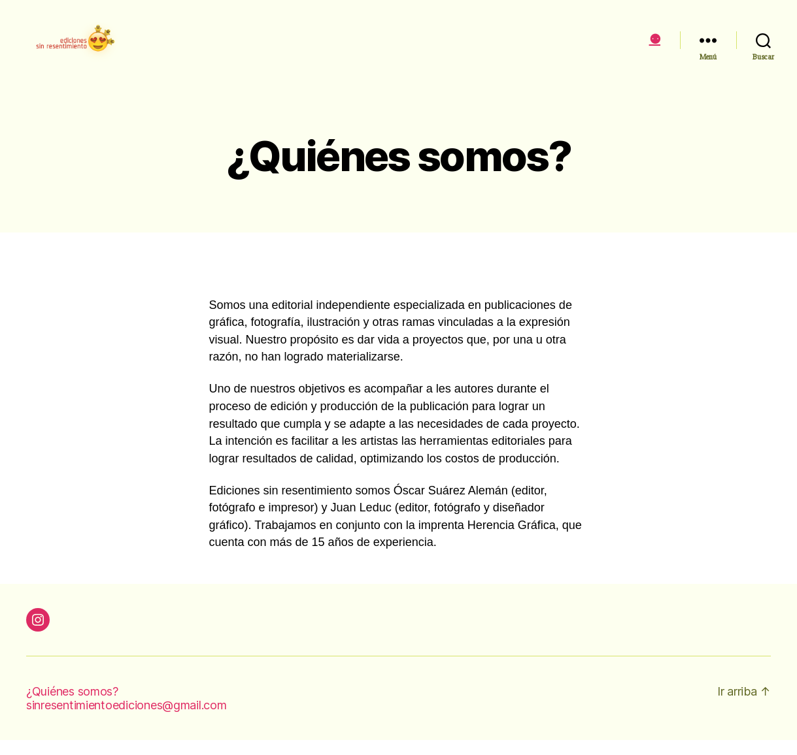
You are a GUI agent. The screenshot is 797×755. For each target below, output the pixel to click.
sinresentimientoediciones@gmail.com (126, 720)
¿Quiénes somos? (72, 706)
